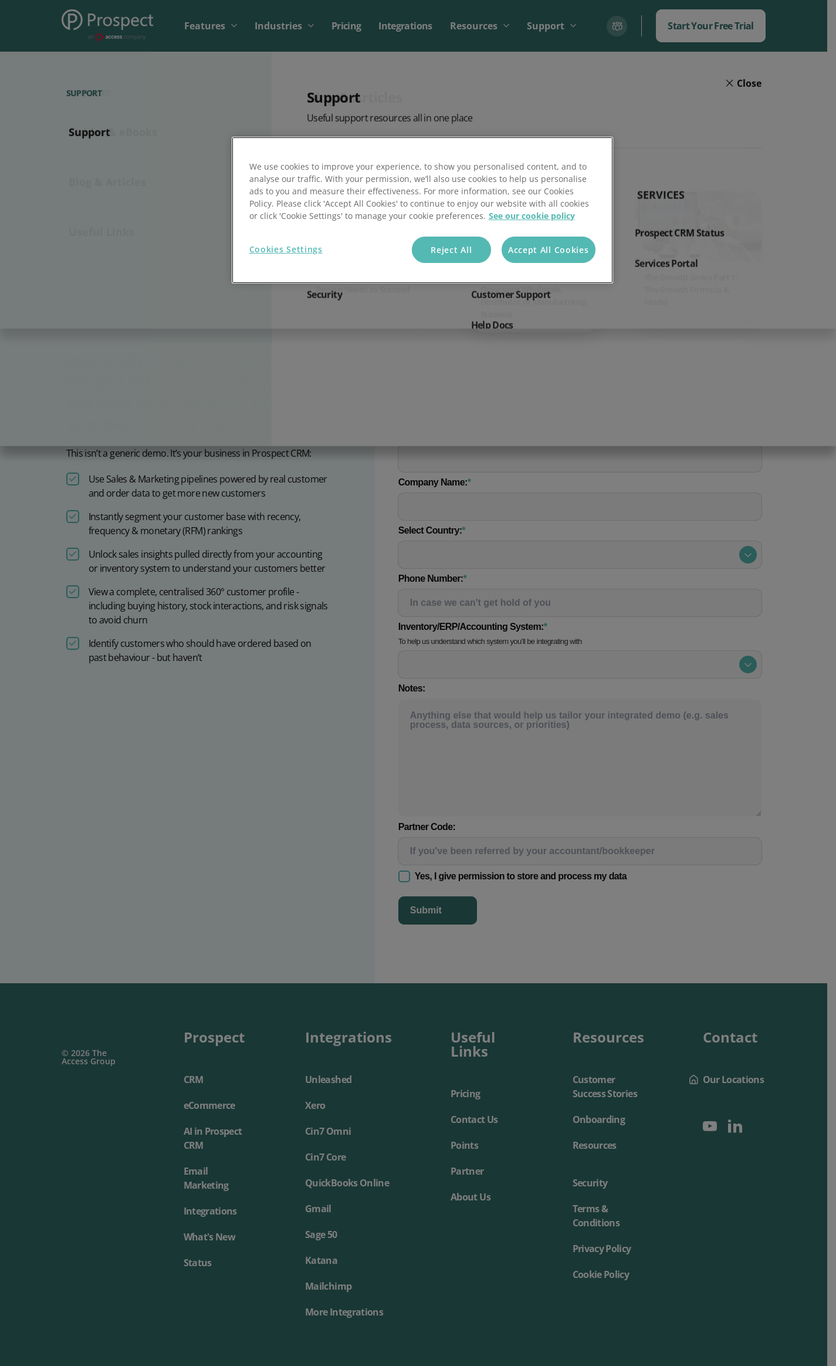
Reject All (451, 249)
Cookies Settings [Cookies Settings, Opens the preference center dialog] (286, 249)
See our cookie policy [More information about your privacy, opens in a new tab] (532, 215)
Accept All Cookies (548, 249)
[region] (422, 210)
